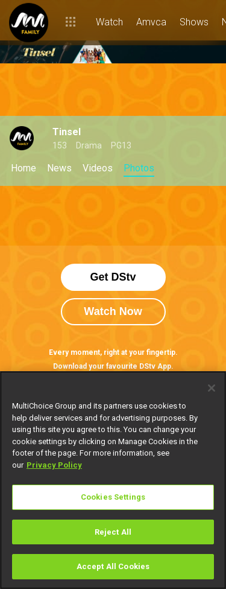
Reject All (113, 531)
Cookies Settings (113, 496)
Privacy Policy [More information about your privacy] (54, 465)
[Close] (211, 388)
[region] (113, 480)
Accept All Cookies (113, 566)
